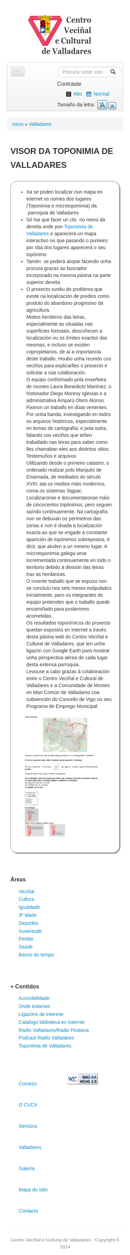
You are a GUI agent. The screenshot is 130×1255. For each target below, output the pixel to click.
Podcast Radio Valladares (46, 1038)
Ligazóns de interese (41, 1014)
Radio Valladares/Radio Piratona (54, 1030)
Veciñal (26, 891)
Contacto (28, 1211)
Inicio (18, 124)
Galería (27, 1168)
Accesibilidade (34, 998)
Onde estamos (34, 1006)
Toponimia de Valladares (45, 1046)
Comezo (28, 1083)
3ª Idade (28, 915)
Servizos (28, 1126)
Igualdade (29, 907)
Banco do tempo (36, 954)
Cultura (26, 899)
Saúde (26, 947)
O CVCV (28, 1105)
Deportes (28, 923)
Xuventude (30, 931)
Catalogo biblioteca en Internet (52, 1022)
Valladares (40, 124)
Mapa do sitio (33, 1189)
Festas (26, 939)
